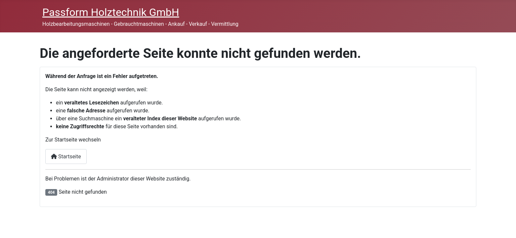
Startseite (66, 156)
